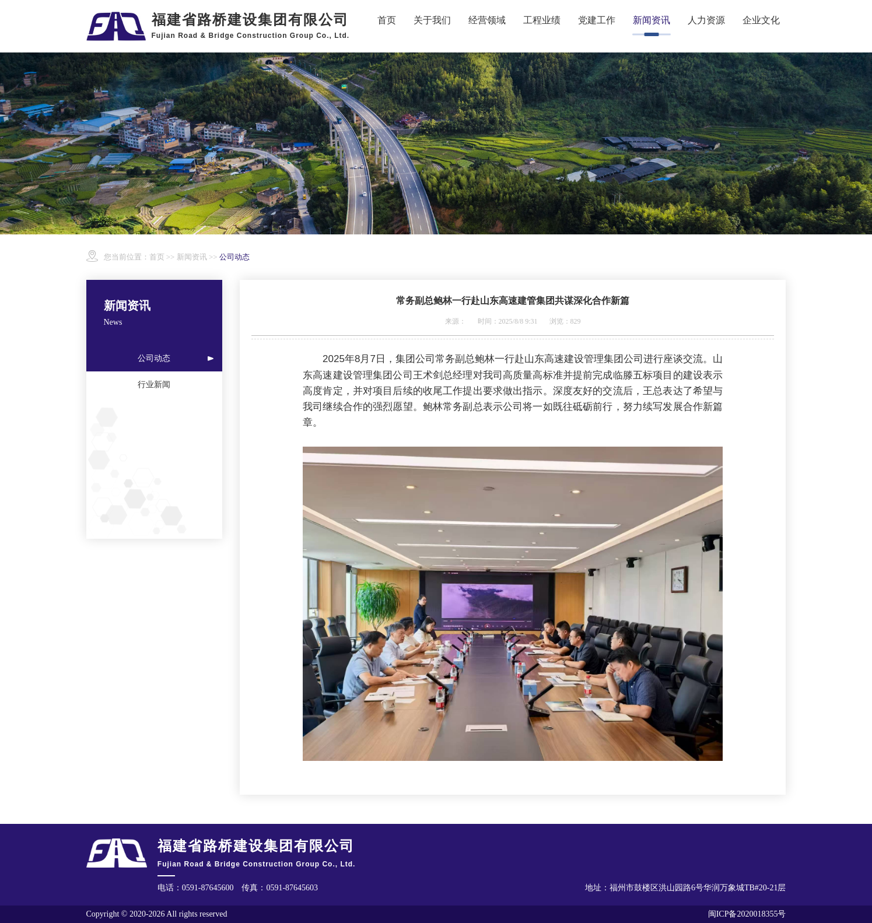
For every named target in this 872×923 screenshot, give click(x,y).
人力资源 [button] (706, 20)
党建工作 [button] (596, 20)
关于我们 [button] (432, 20)
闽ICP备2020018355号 (747, 914)
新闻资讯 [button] (651, 20)
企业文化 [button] (761, 20)
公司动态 (154, 358)
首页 (386, 20)
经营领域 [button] (487, 20)
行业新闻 (154, 384)
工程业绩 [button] (542, 20)
